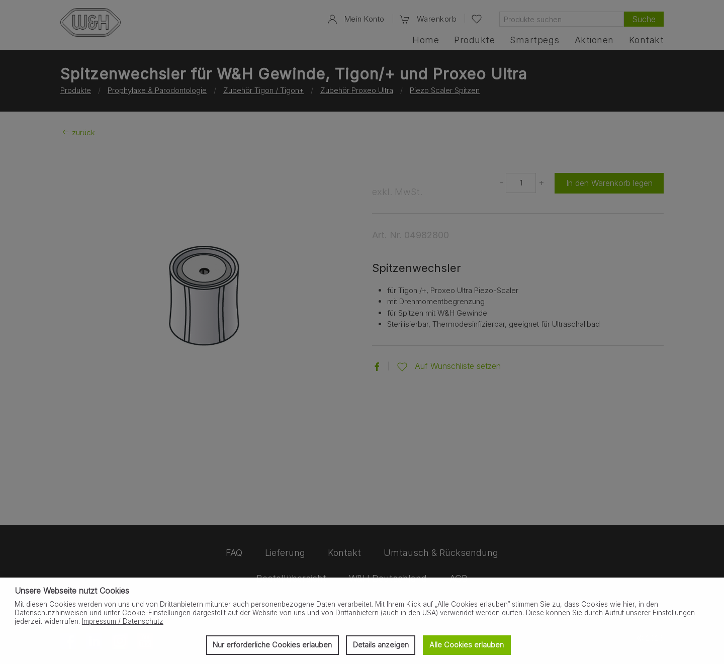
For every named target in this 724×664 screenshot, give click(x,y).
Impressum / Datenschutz (122, 621)
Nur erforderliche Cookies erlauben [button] (272, 644)
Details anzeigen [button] (381, 644)
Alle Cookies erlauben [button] (466, 644)
